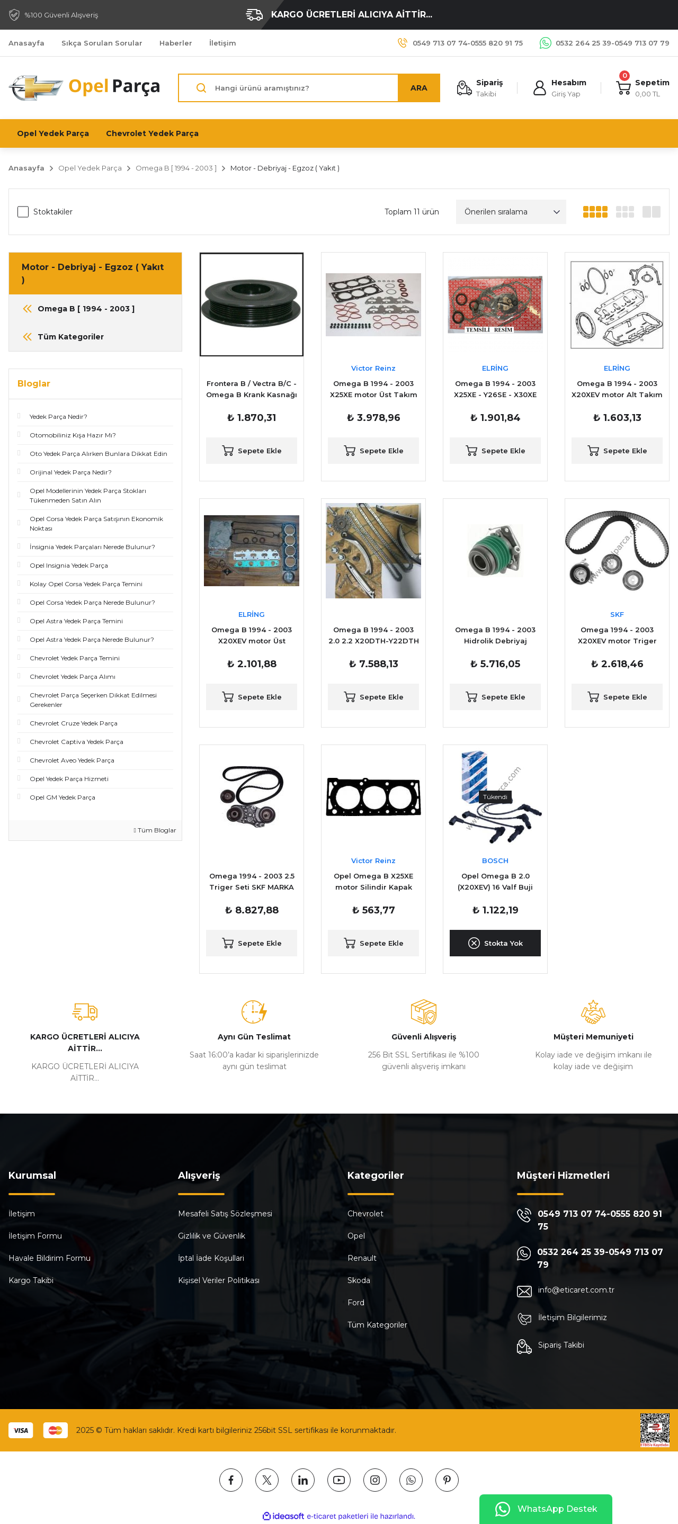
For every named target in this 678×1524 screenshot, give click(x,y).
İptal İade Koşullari (211, 1258)
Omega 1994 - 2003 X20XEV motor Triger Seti (617, 636)
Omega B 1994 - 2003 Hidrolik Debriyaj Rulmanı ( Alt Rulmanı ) (495, 636)
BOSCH (495, 860)
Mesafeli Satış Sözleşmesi (225, 1213)
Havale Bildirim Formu (49, 1258)
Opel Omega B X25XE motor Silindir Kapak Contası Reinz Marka (373, 882)
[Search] (309, 88)
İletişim (21, 1213)
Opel (356, 1236)
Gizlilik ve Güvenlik (211, 1236)
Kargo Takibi (30, 1280)
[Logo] (84, 88)
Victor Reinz (373, 368)
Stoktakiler (53, 212)
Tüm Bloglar (155, 830)
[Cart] (643, 88)
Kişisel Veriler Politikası (219, 1280)
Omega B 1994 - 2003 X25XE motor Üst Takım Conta (373, 389)
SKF (617, 614)
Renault (362, 1258)
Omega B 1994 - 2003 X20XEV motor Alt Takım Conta (617, 389)
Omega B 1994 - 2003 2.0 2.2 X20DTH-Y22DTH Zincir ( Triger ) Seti (373, 636)
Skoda (358, 1280)
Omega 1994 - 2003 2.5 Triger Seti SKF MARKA (252, 881)
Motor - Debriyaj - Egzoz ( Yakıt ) (285, 168)
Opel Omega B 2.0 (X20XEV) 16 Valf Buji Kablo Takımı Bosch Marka (495, 882)
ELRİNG (495, 368)
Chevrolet (365, 1213)
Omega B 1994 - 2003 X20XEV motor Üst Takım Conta (251, 636)
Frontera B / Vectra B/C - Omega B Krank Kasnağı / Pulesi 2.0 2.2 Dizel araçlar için (251, 389)
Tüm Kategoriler (377, 1325)
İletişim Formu (35, 1236)
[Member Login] (559, 88)
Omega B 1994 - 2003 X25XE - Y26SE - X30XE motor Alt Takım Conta (495, 389)
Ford (355, 1302)
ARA (419, 88)
